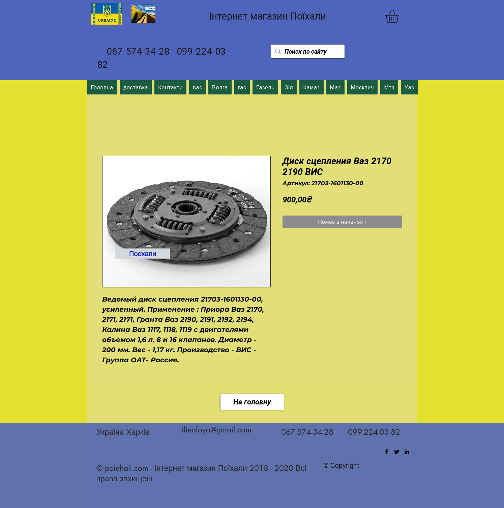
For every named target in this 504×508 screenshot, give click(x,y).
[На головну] (252, 402)
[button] (400, 16)
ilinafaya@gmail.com (216, 430)
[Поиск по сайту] (307, 51)
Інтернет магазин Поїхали (267, 16)
